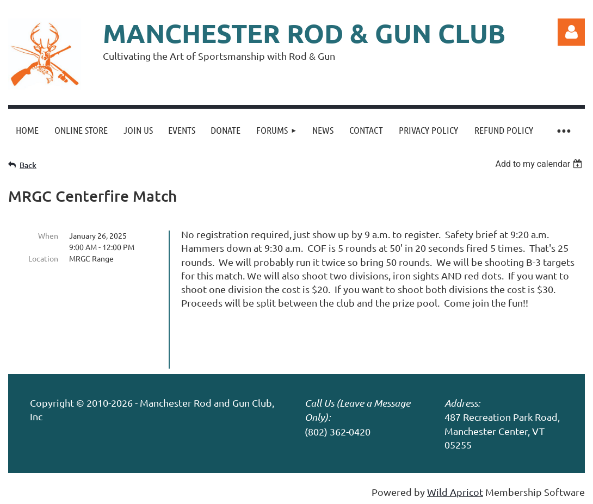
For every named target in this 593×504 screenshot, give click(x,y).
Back (28, 165)
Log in (571, 32)
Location (43, 258)
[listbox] (540, 164)
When (48, 235)
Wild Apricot (455, 473)
